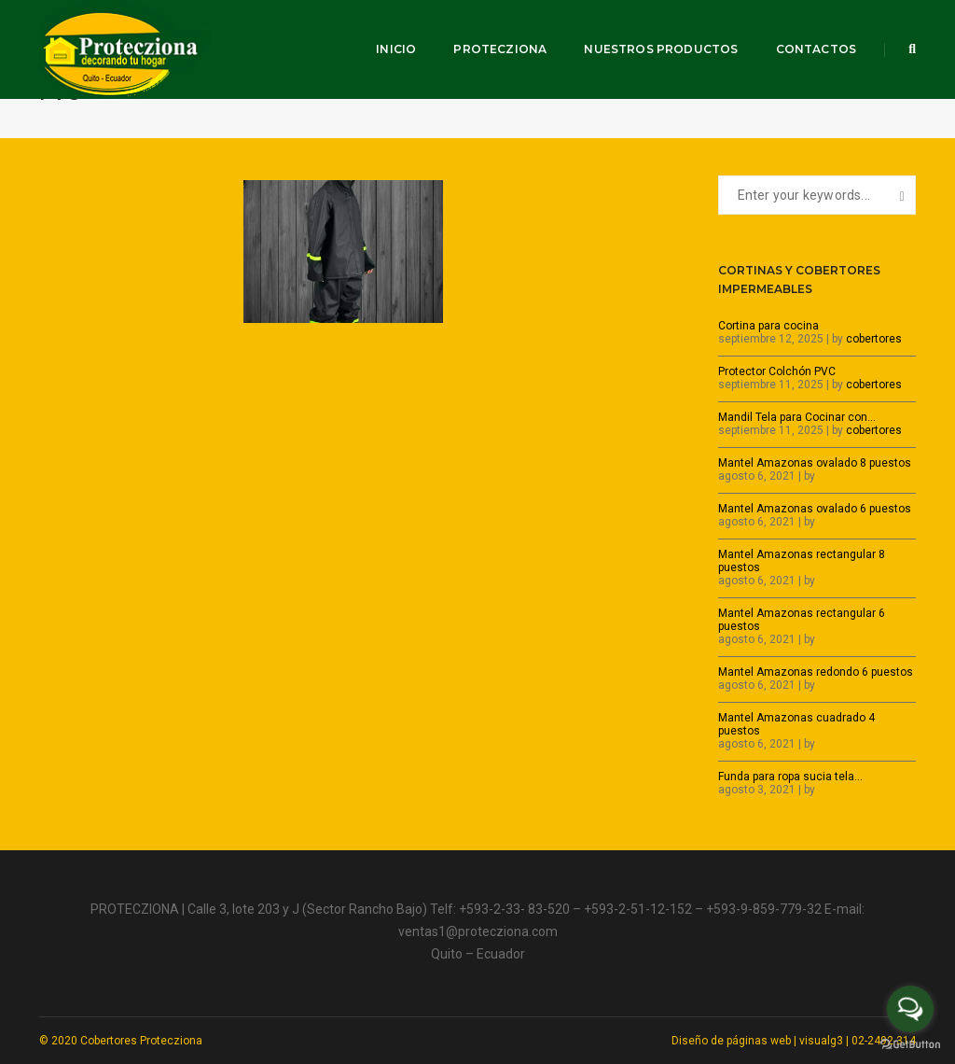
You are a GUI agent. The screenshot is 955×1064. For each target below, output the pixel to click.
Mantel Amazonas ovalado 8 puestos (814, 462)
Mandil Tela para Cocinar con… (797, 417)
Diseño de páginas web (731, 1040)
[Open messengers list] (910, 1009)
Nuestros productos (661, 49)
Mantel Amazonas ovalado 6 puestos (814, 508)
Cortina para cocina (768, 325)
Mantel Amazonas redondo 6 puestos (815, 672)
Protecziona (500, 49)
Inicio (396, 49)
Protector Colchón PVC (777, 371)
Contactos (816, 49)
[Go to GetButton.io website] (910, 1045)
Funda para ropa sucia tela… (790, 776)
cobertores (874, 338)
